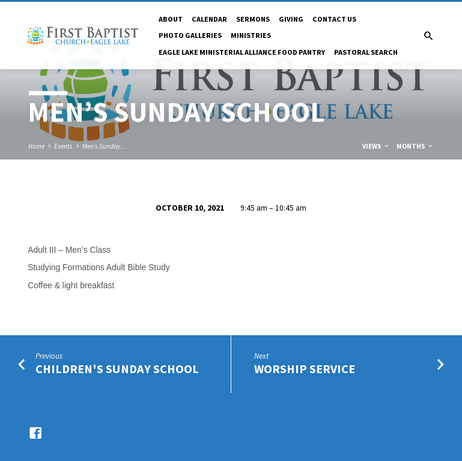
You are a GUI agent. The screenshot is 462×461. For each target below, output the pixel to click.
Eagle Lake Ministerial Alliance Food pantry (242, 52)
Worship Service (304, 369)
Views (376, 146)
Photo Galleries (190, 35)
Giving (291, 18)
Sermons (253, 18)
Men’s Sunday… (104, 146)
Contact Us (334, 18)
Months (415, 146)
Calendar (209, 18)
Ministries (251, 35)
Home (36, 146)
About (171, 18)
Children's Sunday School (117, 369)
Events (63, 146)
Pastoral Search (366, 52)
